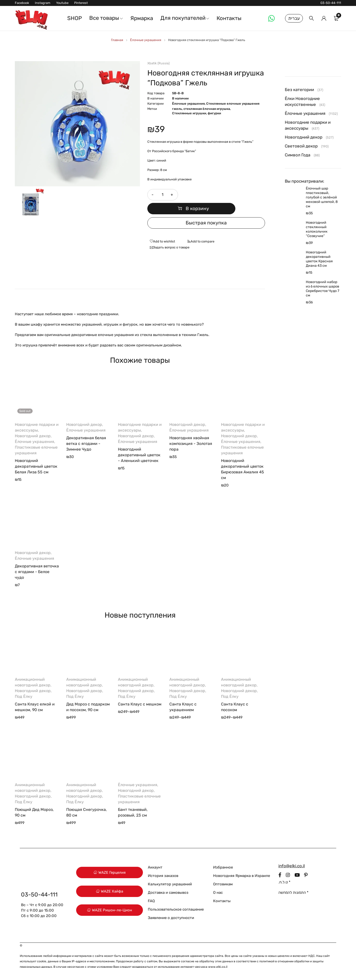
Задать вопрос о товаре (171, 236)
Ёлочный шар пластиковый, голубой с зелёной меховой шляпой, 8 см (322, 197)
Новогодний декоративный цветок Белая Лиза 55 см (36, 455)
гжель (177, 109)
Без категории (299, 89)
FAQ (151, 889)
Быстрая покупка (206, 212)
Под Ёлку (23, 685)
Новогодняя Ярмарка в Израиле (241, 864)
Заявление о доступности (171, 906)
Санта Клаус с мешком (139, 692)
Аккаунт (155, 856)
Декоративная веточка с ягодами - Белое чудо (37, 560)
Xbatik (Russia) (158, 63)
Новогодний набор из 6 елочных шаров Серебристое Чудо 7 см (322, 288)
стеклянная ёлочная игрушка (206, 109)
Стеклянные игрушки (189, 113)
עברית (294, 18)
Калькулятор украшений (170, 873)
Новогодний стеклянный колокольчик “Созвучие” (317, 229)
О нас (218, 881)
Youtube (62, 3)
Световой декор (301, 146)
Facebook (22, 3)
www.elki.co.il (217, 955)
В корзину (224, 195)
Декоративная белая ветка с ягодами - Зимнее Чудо (86, 432)
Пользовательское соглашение (176, 898)
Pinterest (81, 3)
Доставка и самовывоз (168, 881)
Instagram (42, 3)
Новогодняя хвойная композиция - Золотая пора (190, 432)
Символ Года (297, 154)
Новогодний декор (33, 424)
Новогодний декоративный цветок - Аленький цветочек (139, 444)
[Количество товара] (162, 194)
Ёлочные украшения (145, 40)
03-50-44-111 (330, 3)
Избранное (223, 856)
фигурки (214, 113)
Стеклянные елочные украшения (232, 103)
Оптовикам (223, 873)
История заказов (163, 864)
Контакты (222, 889)
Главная (117, 40)
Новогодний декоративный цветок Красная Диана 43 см (319, 259)
